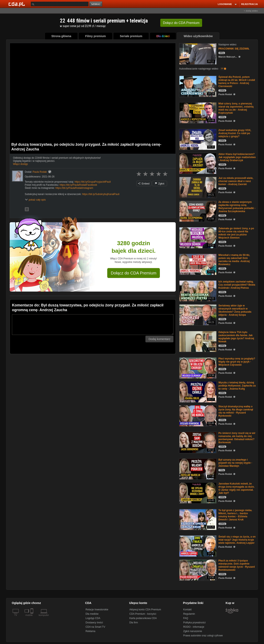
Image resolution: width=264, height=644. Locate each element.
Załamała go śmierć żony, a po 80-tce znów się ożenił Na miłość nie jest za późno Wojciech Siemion (236, 233)
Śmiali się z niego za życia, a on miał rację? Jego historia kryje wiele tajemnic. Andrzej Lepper (237, 539)
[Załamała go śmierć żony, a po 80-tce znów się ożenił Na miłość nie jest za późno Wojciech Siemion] (197, 237)
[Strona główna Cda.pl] (17, 4)
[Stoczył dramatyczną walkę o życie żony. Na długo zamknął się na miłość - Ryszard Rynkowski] (197, 415)
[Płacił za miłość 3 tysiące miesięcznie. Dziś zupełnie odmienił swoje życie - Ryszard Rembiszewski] (197, 569)
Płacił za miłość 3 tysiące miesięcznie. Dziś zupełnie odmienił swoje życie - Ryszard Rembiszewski (236, 565)
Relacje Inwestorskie (97, 609)
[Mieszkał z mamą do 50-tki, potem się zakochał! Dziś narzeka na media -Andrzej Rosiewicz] (197, 264)
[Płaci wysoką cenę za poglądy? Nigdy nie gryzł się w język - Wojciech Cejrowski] (197, 367)
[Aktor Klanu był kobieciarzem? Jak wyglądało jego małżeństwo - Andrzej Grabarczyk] (197, 163)
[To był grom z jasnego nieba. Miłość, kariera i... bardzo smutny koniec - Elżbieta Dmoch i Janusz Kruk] (197, 519)
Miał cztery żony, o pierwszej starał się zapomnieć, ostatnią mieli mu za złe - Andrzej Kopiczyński (235, 108)
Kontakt (187, 609)
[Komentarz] (92, 324)
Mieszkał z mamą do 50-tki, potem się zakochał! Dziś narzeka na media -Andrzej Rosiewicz (234, 260)
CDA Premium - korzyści (142, 613)
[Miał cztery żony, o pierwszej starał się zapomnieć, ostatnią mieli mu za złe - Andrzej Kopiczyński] (197, 112)
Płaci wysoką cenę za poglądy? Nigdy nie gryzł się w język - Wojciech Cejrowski (236, 361)
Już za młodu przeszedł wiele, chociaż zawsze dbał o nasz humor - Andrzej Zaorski (235, 181)
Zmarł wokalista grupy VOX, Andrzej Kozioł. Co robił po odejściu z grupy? (234, 133)
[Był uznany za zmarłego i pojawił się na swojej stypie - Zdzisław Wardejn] (197, 468)
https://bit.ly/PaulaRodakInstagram (74, 188)
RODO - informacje (193, 626)
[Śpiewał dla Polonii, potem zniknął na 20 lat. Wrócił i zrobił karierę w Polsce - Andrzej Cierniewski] (197, 86)
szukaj (96, 4)
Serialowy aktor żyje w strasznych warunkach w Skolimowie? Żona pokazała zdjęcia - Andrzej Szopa (234, 310)
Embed (143, 183)
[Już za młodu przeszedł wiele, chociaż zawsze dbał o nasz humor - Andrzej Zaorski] (197, 187)
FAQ (185, 618)
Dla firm (133, 622)
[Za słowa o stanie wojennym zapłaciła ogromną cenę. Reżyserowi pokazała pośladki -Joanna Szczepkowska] (197, 211)
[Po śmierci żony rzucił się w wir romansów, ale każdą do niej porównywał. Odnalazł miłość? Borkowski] (197, 442)
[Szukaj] (60, 4)
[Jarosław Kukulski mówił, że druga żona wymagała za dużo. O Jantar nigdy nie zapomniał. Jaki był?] (197, 492)
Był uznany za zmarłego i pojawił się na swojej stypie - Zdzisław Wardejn (235, 462)
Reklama (90, 631)
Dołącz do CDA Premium (133, 273)
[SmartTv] (32, 617)
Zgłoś (159, 183)
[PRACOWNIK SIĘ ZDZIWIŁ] (197, 53)
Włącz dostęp (20, 164)
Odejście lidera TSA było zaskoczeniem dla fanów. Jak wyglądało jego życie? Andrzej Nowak (236, 337)
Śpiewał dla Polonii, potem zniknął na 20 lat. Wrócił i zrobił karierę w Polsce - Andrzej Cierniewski (236, 82)
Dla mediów (92, 613)
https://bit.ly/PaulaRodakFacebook (78, 184)
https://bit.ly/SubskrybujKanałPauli (100, 194)
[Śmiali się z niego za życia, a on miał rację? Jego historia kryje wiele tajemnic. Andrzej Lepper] (197, 545)
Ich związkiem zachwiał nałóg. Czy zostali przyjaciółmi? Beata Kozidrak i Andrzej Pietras (236, 284)
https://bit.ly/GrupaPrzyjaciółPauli (92, 181)
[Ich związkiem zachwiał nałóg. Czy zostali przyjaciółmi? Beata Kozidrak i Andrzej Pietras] (197, 290)
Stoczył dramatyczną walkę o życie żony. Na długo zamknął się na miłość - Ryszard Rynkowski (235, 411)
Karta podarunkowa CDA (143, 618)
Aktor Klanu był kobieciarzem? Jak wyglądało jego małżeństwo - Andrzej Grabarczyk (237, 157)
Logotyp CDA (93, 618)
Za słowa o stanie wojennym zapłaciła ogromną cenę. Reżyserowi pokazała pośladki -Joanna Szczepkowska (236, 207)
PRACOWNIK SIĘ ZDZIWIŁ (233, 48)
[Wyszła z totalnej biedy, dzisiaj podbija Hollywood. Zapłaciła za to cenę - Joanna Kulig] (197, 391)
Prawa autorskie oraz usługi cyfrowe (203, 635)
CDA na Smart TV (95, 626)
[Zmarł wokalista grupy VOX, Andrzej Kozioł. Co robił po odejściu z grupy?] (197, 139)
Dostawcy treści (94, 622)
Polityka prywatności (194, 622)
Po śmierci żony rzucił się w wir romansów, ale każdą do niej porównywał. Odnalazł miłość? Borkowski (236, 438)
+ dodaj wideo (251, 10)
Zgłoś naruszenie (192, 631)
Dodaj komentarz (159, 339)
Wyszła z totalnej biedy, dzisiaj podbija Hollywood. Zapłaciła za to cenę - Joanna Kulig (237, 385)
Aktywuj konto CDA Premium (145, 609)
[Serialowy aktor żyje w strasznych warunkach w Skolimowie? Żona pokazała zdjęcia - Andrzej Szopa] (197, 314)
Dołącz (181, 23)
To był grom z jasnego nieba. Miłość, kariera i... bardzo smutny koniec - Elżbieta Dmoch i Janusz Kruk (235, 515)
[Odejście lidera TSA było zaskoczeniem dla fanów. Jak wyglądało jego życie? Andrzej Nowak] (197, 341)
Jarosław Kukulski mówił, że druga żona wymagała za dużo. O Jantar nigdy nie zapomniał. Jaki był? (236, 488)
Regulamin (189, 613)
